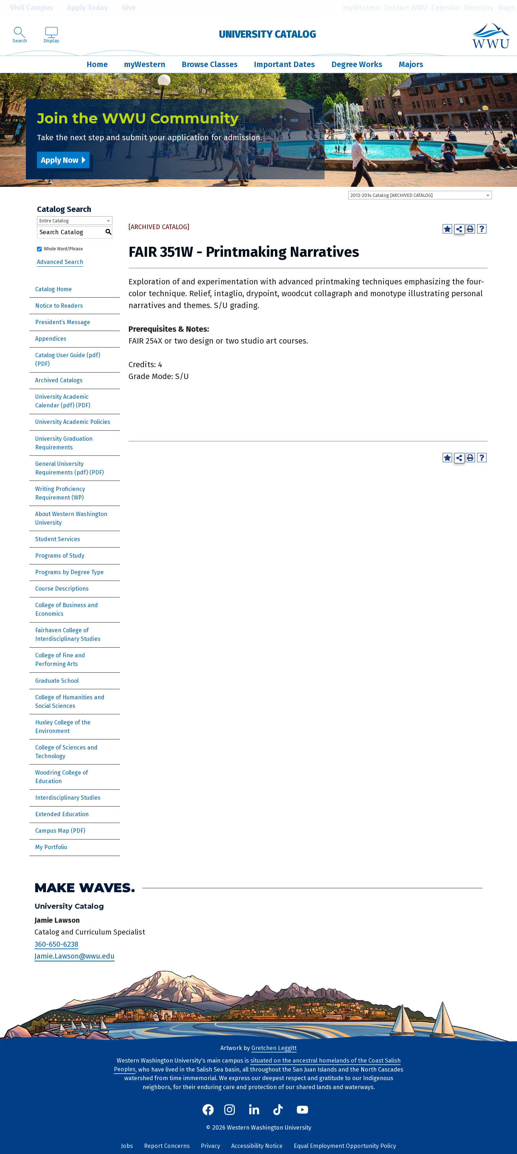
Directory (479, 8)
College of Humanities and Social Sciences (69, 701)
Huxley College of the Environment (62, 726)
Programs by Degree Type (69, 572)
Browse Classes (210, 64)
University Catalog (267, 34)
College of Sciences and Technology (66, 752)
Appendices (50, 338)
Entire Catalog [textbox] (54, 220)
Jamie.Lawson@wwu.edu (74, 956)
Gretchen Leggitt (274, 1048)
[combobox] (420, 195)
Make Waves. (84, 888)
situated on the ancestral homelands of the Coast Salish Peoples (257, 1065)
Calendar (446, 8)
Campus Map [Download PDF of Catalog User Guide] (52, 830)
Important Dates (284, 64)
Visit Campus (26, 8)
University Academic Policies (72, 421)
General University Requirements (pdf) (61, 468)
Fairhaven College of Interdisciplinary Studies (68, 634)
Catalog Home (53, 289)
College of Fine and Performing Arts (60, 659)
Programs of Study (59, 555)
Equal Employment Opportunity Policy (345, 1146)
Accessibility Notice (257, 1146)
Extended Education (62, 814)
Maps (506, 8)
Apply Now (59, 160)
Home (97, 64)
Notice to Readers (59, 305)
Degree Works (356, 64)
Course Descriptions (62, 588)
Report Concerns (167, 1146)
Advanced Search (60, 262)
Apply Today (82, 8)
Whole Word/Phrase (63, 248)
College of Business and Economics (66, 609)
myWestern (361, 8)
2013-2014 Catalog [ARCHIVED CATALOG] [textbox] (391, 195)
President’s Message (62, 322)
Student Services (57, 539)
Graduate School (57, 680)
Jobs (127, 1146)
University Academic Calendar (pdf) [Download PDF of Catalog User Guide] (62, 401)
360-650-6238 (56, 944)
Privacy (210, 1146)
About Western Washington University (71, 518)
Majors (411, 64)
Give (123, 8)
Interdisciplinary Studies (68, 797)
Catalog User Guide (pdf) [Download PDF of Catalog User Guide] (67, 355)
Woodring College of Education (61, 777)
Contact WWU (406, 8)
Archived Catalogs (59, 380)
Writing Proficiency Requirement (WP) (60, 493)
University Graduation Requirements (64, 443)
